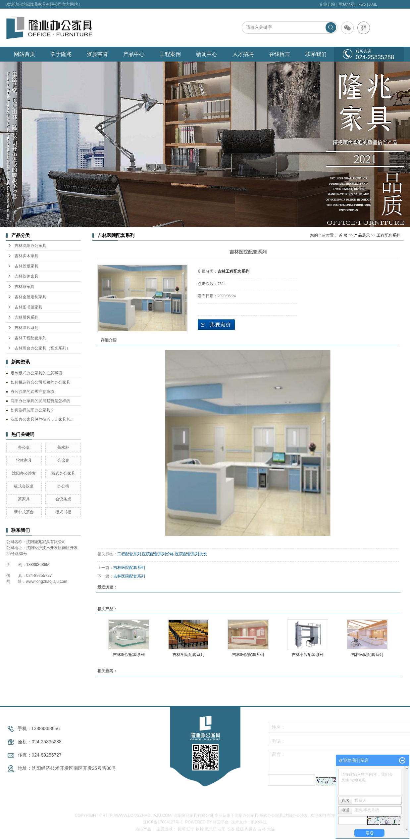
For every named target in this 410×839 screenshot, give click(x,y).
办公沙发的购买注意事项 (32, 391)
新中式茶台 (24, 512)
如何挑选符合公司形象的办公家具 (40, 382)
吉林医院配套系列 (129, 567)
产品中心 (133, 54)
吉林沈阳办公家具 (30, 245)
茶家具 (24, 499)
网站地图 (346, 4)
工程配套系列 (388, 235)
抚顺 (181, 829)
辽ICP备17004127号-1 (163, 822)
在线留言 (279, 54)
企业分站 (327, 4)
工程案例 (170, 54)
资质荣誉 (97, 54)
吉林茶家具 (24, 286)
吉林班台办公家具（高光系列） (42, 348)
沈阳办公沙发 (24, 473)
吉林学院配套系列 (188, 654)
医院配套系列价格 (158, 554)
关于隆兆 (61, 54)
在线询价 (216, 324)
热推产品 (143, 829)
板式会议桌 (24, 486)
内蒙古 (251, 829)
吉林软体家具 (26, 276)
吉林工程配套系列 (30, 338)
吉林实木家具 (26, 256)
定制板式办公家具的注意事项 (36, 373)
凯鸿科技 (259, 822)
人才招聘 (243, 54)
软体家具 (24, 460)
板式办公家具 (63, 473)
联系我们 (316, 54)
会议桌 (63, 460)
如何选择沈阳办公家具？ (32, 410)
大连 (271, 829)
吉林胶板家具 (26, 266)
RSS (362, 4)
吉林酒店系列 (26, 327)
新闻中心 (206, 54)
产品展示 (362, 235)
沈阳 (222, 829)
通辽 (240, 829)
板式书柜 (63, 512)
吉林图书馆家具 (28, 307)
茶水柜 (63, 447)
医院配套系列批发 (191, 554)
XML (373, 4)
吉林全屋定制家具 (30, 297)
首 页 (343, 235)
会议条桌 (63, 499)
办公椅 (63, 486)
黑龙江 (211, 829)
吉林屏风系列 (26, 317)
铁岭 (200, 829)
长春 (231, 829)
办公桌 (24, 447)
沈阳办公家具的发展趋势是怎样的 (40, 400)
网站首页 (24, 54)
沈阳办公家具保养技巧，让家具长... (42, 419)
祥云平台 (221, 822)
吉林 (262, 829)
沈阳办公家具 (246, 815)
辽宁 (190, 829)
